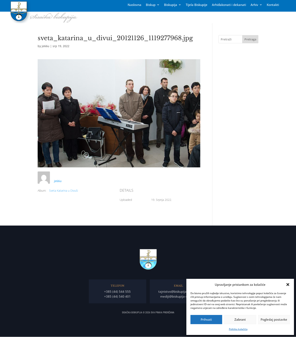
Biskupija (170, 5)
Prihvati (206, 319)
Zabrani (240, 319)
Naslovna (134, 5)
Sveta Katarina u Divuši (63, 190)
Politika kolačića (238, 329)
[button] (288, 285)
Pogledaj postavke (274, 319)
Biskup (150, 5)
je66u (45, 46)
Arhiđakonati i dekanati (229, 5)
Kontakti (273, 5)
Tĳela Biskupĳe (196, 5)
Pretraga (250, 39)
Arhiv (254, 5)
